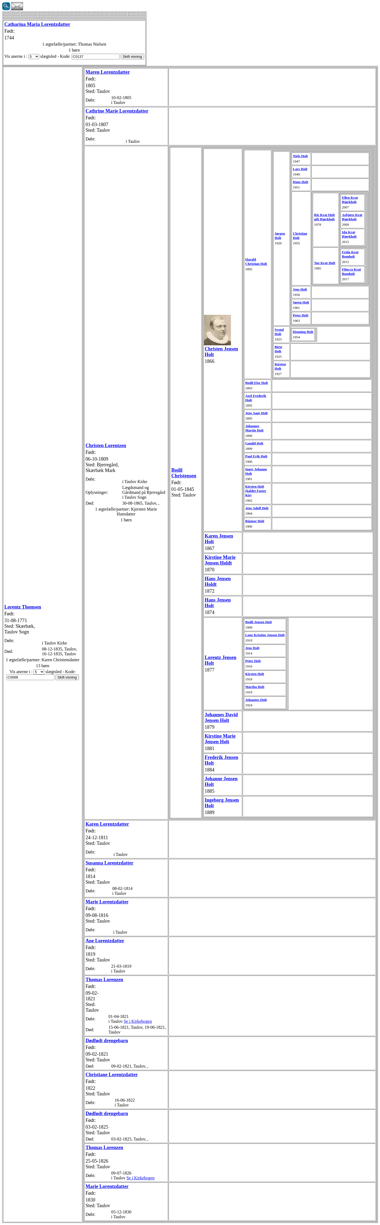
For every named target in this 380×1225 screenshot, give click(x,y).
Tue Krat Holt (324, 263)
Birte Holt (278, 349)
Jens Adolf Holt (257, 508)
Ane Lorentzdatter (104, 940)
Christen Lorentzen (105, 445)
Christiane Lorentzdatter (111, 1074)
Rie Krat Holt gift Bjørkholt (324, 217)
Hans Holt (300, 182)
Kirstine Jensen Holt (220, 738)
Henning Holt (303, 332)
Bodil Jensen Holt (258, 622)
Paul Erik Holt (256, 456)
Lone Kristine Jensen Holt (265, 635)
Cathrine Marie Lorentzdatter (116, 111)
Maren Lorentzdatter (107, 72)
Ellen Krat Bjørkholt (350, 199)
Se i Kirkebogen (138, 1021)
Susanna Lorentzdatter (109, 863)
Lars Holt (300, 169)
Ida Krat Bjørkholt (349, 234)
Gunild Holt (254, 443)
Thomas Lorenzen (104, 979)
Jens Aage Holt (256, 413)
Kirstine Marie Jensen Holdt (220, 560)
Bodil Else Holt (256, 383)
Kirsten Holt (280, 366)
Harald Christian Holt (256, 261)
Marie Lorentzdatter (106, 902)
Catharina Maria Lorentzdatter (37, 24)
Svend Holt (279, 332)
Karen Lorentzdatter (107, 824)
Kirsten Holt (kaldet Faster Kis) (255, 490)
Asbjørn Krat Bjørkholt (352, 217)
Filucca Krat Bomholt (351, 271)
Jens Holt (300, 289)
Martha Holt (254, 687)
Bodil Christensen (183, 472)
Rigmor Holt (254, 521)
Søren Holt (301, 302)
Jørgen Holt (280, 235)
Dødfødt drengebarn (106, 1040)
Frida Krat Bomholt (350, 254)
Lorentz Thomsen (22, 607)
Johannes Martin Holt (254, 428)
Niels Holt (300, 156)
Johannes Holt (256, 700)
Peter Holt (300, 315)
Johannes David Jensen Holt (221, 717)
